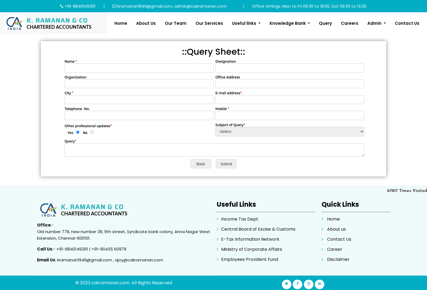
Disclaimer (338, 259)
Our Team (176, 23)
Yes (70, 133)
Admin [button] (375, 23)
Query (325, 23)
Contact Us (407, 23)
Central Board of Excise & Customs (258, 229)
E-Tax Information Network (250, 239)
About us (336, 229)
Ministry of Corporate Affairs (251, 249)
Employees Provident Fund (249, 259)
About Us (146, 23)
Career (334, 249)
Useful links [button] (244, 23)
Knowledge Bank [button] (288, 23)
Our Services (209, 23)
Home (120, 23)
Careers (349, 23)
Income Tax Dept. (240, 219)
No (85, 133)
